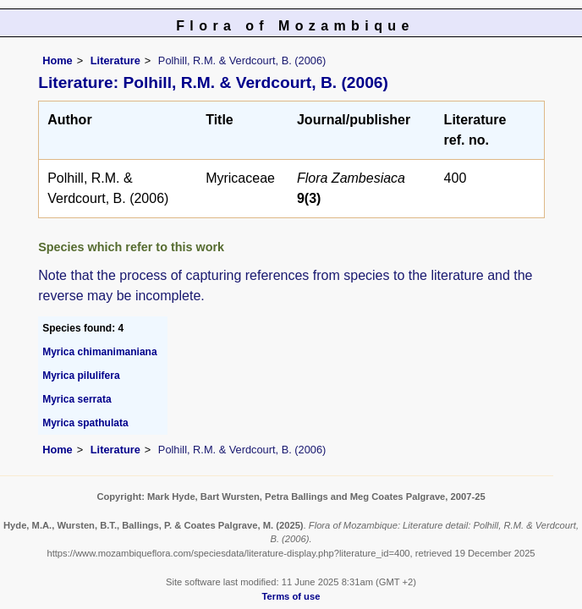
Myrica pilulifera (80, 375)
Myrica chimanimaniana (99, 352)
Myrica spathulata (85, 423)
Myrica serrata (76, 399)
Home (57, 60)
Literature (115, 60)
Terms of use (291, 596)
